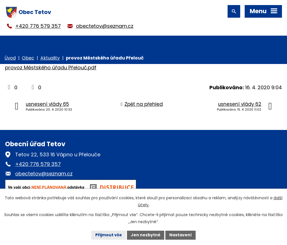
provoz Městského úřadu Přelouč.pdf (50, 67)
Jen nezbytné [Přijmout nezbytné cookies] (145, 235)
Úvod (10, 58)
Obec (28, 58)
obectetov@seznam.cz (104, 25)
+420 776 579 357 (38, 25)
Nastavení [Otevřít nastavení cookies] (180, 235)
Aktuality (50, 58)
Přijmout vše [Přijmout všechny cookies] (108, 235)
